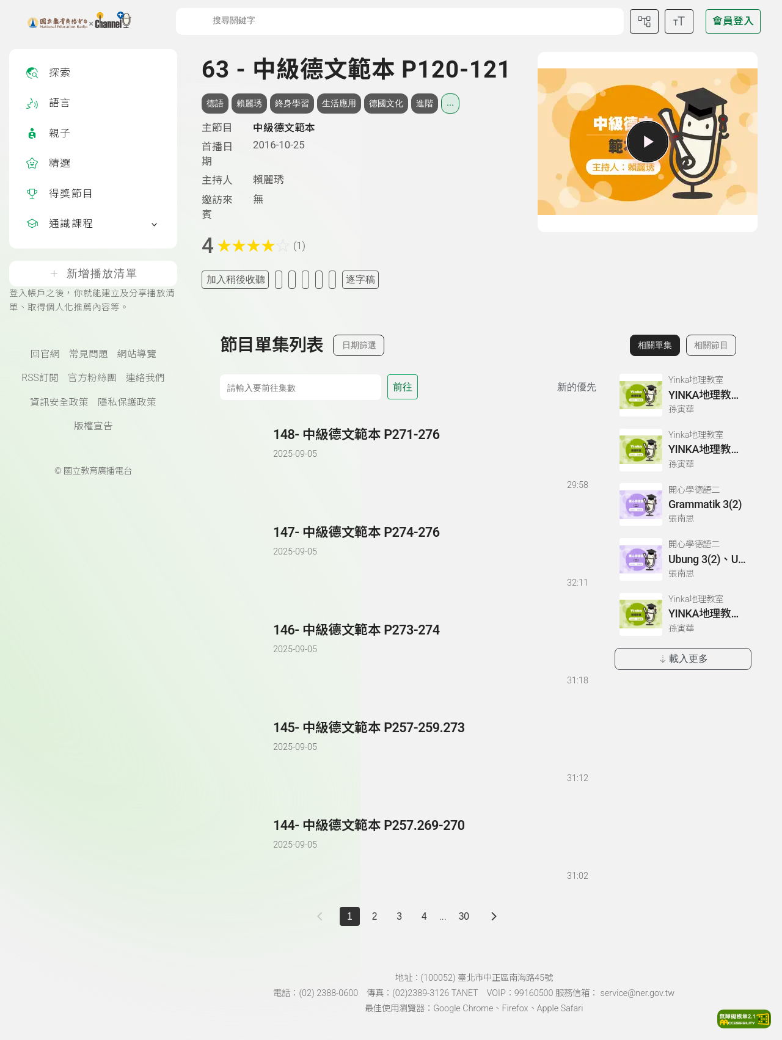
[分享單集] (305, 279)
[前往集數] (300, 387)
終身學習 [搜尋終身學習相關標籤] (292, 103)
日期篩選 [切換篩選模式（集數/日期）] (359, 345)
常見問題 (88, 354)
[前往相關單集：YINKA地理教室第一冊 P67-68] (683, 395)
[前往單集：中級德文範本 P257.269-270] (430, 838)
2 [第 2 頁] (375, 916)
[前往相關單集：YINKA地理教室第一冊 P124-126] (683, 450)
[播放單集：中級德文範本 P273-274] (247, 654)
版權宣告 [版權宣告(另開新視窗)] (93, 426)
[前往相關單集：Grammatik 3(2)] (683, 504)
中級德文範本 (284, 128)
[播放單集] (647, 141)
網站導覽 (136, 354)
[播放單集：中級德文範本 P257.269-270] (247, 850)
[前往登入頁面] (733, 21)
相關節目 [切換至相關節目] (711, 345)
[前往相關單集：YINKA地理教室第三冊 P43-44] (683, 614)
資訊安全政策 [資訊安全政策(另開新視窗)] (59, 402)
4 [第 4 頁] (424, 916)
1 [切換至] (350, 916)
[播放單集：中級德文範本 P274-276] (247, 557)
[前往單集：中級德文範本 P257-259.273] (430, 740)
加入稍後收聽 (235, 279)
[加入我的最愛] (278, 279)
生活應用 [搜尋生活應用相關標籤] (339, 103)
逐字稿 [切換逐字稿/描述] (360, 279)
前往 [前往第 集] (402, 387)
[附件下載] (332, 279)
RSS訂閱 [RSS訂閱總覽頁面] (39, 378)
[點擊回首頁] (71, 21)
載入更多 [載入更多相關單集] (683, 658)
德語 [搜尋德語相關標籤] (215, 103)
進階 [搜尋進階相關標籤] (424, 103)
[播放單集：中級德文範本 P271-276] (247, 459)
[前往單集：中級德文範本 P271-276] (430, 447)
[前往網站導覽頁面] (644, 21)
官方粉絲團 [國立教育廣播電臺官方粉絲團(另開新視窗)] (92, 378)
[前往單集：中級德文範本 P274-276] (430, 545)
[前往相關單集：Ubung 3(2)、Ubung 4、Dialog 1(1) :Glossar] (683, 559)
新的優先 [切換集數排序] (576, 387)
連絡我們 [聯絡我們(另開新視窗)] (145, 378)
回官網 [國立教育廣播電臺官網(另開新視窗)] (45, 354)
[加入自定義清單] (292, 279)
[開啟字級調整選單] (679, 21)
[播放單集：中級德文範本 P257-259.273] (247, 752)
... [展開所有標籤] (450, 102)
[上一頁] (322, 916)
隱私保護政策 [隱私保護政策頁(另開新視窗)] (127, 402)
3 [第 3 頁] (399, 916)
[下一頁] (493, 916)
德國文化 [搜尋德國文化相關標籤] (386, 103)
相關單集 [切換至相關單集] (655, 345)
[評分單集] (319, 279)
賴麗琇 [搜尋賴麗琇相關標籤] (249, 103)
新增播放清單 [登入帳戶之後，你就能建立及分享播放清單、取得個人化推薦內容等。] (93, 273)
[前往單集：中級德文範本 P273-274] (430, 642)
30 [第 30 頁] (464, 916)
